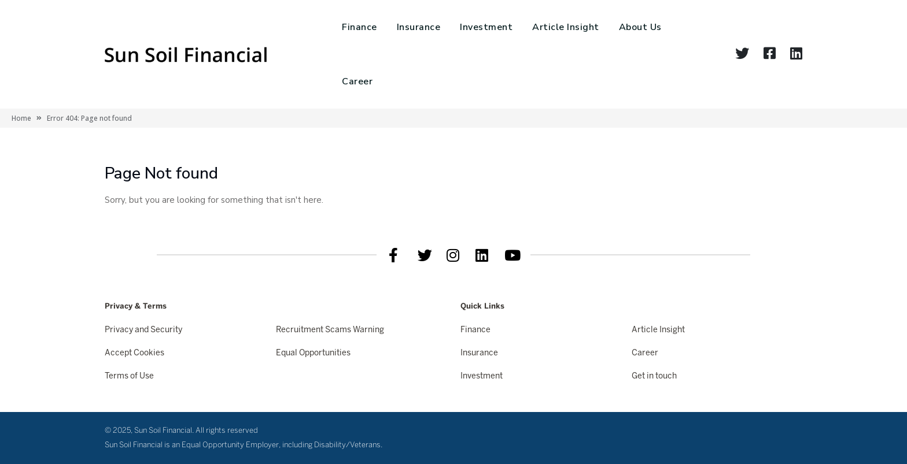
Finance (359, 27)
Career (357, 81)
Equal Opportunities (313, 353)
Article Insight (565, 27)
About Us (640, 27)
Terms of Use (129, 376)
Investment (486, 27)
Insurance (419, 27)
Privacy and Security (143, 330)
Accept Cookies (134, 353)
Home (21, 118)
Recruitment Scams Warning (330, 330)
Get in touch (654, 376)
